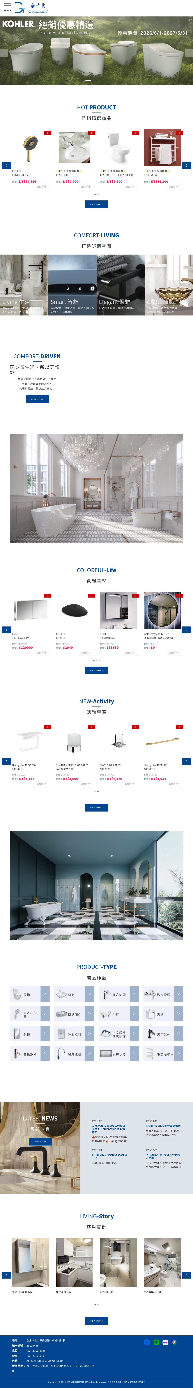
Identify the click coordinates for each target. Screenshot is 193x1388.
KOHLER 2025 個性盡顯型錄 (163, 1126)
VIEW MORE (96, 204)
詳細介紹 (42, 187)
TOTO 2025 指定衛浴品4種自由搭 (109, 1156)
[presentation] (6, 165)
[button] (1, 50)
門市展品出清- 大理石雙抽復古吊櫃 (163, 1156)
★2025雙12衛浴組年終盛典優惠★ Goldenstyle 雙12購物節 (109, 1129)
